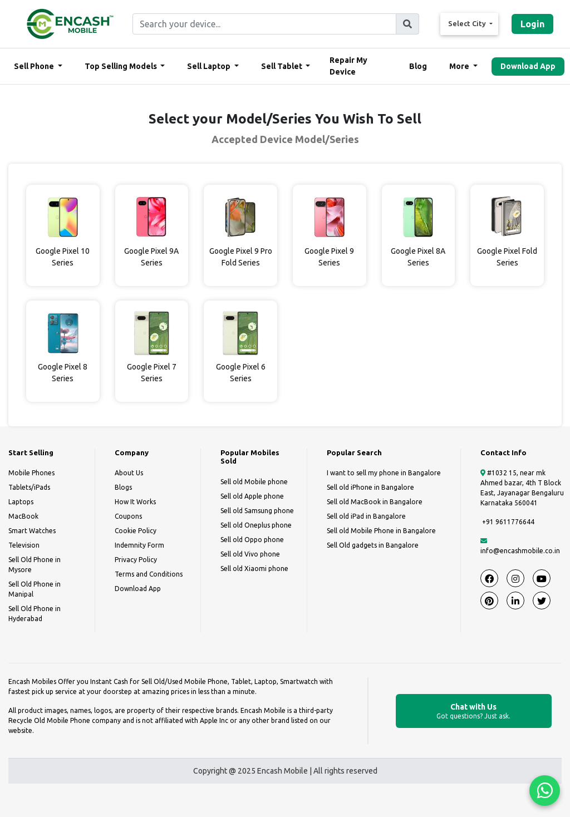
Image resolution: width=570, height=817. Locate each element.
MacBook (23, 516)
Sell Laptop (209, 66)
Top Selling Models (122, 66)
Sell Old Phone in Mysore (34, 564)
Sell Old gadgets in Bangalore (373, 545)
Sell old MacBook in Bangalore (374, 501)
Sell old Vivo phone (250, 554)
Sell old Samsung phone (257, 510)
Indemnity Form (139, 545)
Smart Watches (32, 530)
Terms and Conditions (149, 574)
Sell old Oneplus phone (256, 525)
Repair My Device (348, 66)
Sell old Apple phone (252, 496)
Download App (528, 66)
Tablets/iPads (29, 487)
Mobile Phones (31, 472)
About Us (129, 472)
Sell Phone (35, 66)
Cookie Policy (135, 530)
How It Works (135, 501)
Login (532, 24)
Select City (468, 23)
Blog (418, 66)
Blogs (123, 487)
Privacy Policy (136, 559)
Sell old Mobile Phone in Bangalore (381, 530)
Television (24, 545)
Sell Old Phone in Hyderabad (34, 613)
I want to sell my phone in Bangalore (384, 472)
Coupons (128, 516)
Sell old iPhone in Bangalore (370, 487)
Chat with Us (473, 711)
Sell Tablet (282, 66)
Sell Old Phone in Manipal (34, 589)
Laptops (20, 501)
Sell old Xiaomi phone (254, 568)
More (460, 66)
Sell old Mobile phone (254, 481)
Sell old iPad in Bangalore (366, 516)
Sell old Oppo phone (252, 539)
